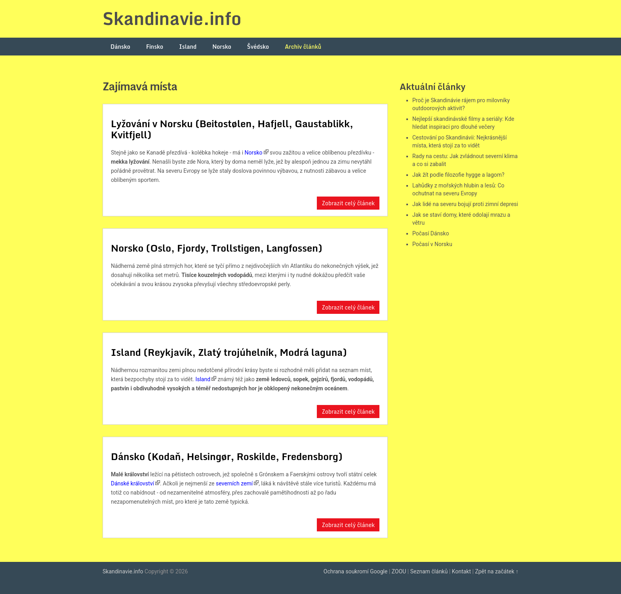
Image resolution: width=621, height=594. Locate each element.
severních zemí (234, 483)
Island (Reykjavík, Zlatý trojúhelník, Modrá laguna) (229, 352)
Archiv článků (303, 46)
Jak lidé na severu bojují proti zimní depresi (465, 204)
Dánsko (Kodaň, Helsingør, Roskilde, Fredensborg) (227, 456)
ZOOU (399, 571)
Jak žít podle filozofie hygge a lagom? (458, 175)
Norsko (221, 46)
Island (187, 46)
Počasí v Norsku (432, 244)
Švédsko (258, 46)
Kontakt (461, 571)
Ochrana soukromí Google (356, 571)
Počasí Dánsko (430, 233)
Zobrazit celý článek (348, 203)
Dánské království (132, 483)
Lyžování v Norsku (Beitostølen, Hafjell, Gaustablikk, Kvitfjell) (232, 129)
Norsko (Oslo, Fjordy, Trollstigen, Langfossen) (216, 248)
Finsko (154, 46)
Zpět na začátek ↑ (496, 571)
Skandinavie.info (172, 18)
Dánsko (120, 46)
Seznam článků (429, 571)
